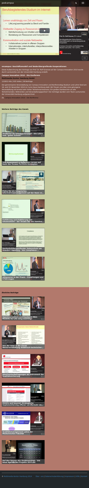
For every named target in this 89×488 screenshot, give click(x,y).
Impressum (69, 476)
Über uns (40, 476)
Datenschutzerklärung (54, 476)
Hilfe (78, 476)
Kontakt (84, 476)
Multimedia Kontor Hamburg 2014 (18, 476)
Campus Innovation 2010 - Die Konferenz (21, 98)
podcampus (8, 3)
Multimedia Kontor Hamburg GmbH (18, 78)
